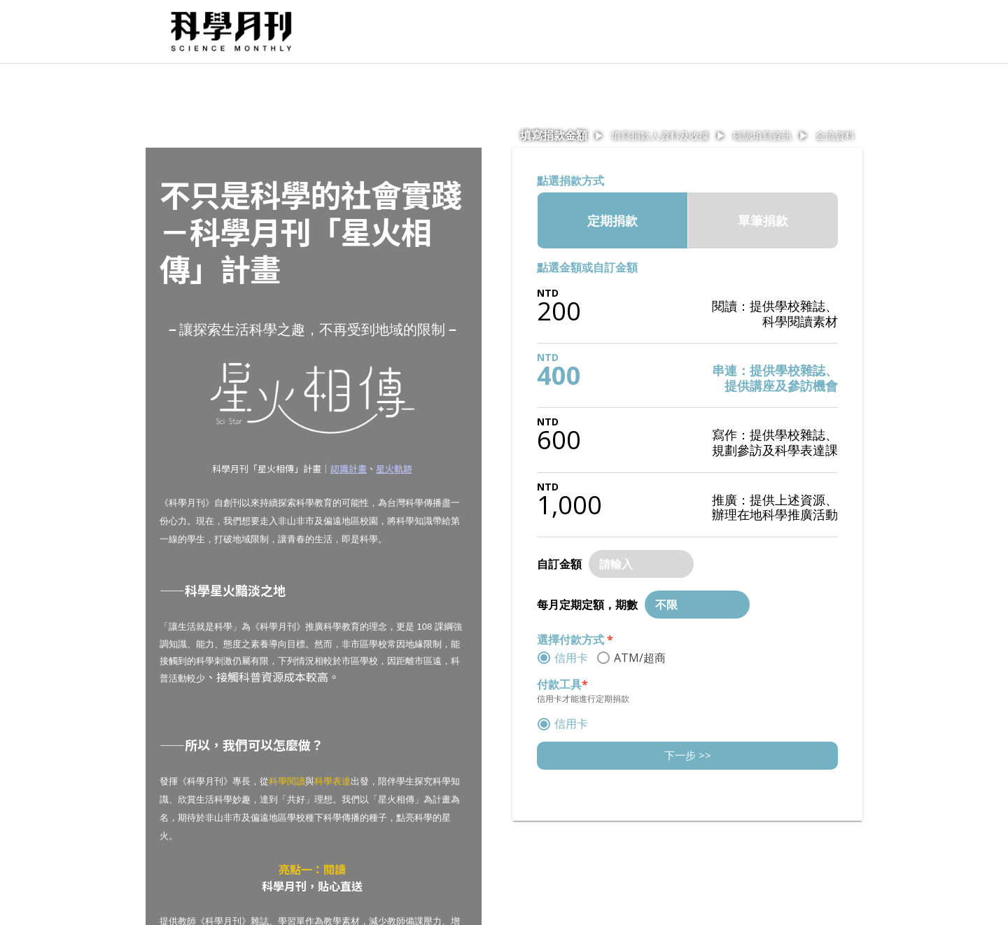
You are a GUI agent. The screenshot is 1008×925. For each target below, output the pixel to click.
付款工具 (562, 684)
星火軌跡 (394, 468)
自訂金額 (559, 564)
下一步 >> (687, 755)
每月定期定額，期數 (587, 604)
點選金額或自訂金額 (587, 267)
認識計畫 (348, 468)
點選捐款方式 (570, 180)
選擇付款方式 (575, 639)
